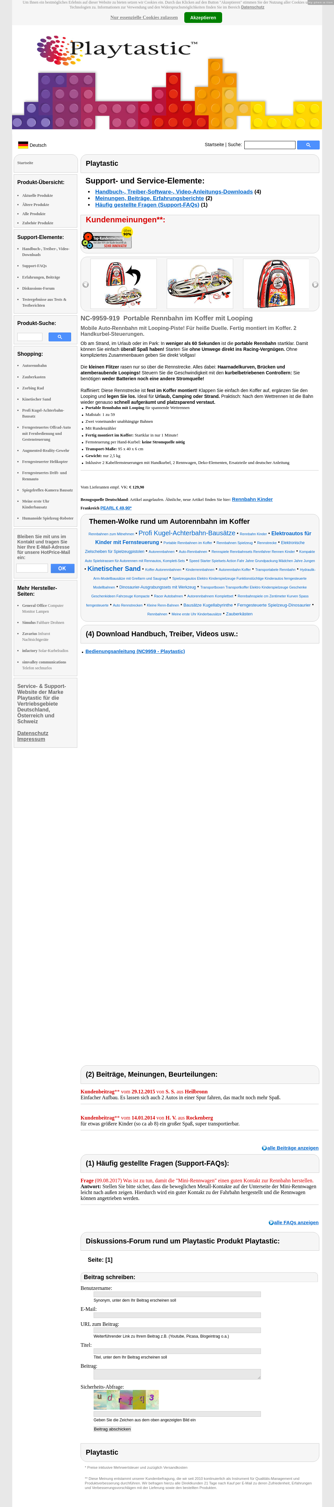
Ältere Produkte (35, 204)
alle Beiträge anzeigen (293, 1148)
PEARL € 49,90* (116, 507)
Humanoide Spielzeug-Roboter (48, 518)
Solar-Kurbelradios (45, 650)
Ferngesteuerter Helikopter (45, 461)
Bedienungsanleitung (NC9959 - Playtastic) (135, 651)
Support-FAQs (34, 266)
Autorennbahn (34, 365)
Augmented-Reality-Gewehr (45, 450)
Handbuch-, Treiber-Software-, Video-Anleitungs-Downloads (174, 192)
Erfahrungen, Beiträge (41, 277)
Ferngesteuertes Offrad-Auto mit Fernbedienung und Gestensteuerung (46, 433)
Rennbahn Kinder (252, 499)
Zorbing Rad (33, 388)
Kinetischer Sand (36, 399)
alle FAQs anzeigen (296, 1222)
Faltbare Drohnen (43, 622)
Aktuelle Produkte (37, 195)
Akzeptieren (203, 17)
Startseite (214, 144)
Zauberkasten (33, 377)
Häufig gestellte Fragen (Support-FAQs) (147, 205)
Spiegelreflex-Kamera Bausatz (47, 490)
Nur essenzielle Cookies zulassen (144, 17)
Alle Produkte (33, 214)
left (86, 285)
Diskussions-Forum (38, 288)
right (315, 285)
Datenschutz (252, 7)
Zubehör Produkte (37, 223)
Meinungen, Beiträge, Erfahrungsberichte (149, 198)
